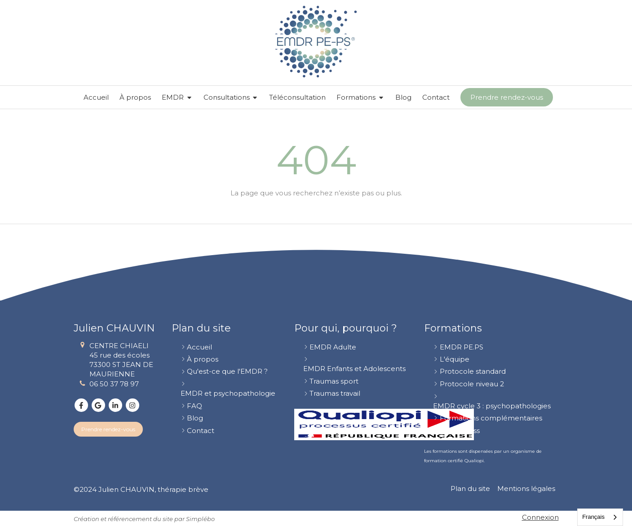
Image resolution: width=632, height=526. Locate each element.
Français (593, 516)
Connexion (540, 517)
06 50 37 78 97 (114, 384)
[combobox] (600, 517)
